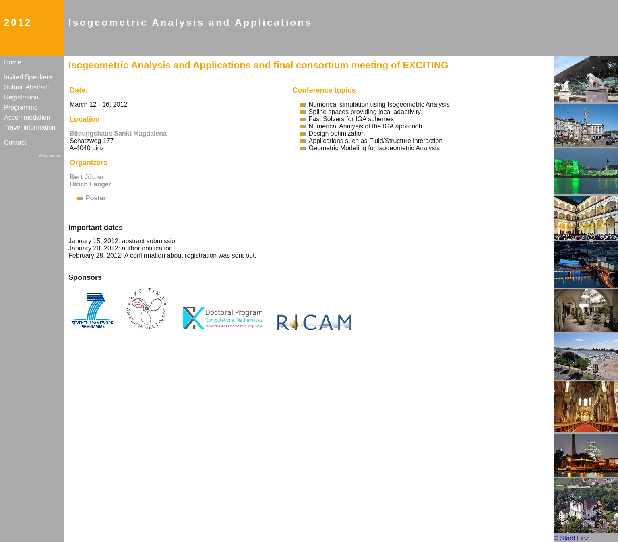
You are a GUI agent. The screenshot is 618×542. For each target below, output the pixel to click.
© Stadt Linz (571, 538)
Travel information (29, 127)
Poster (96, 197)
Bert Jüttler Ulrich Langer (90, 181)
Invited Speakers (28, 77)
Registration (21, 97)
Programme (21, 107)
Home (12, 62)
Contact (15, 142)
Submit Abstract (26, 87)
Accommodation (27, 117)
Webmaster (49, 155)
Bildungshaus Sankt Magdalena (118, 133)
